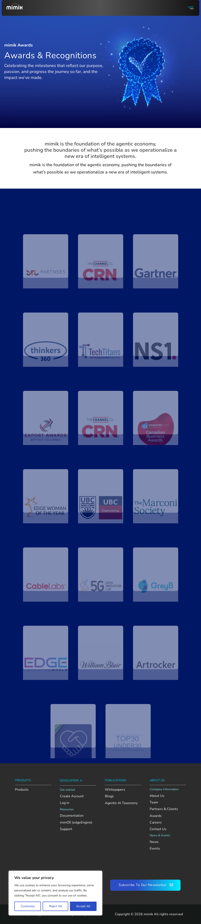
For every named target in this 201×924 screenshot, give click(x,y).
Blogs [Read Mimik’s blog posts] (109, 796)
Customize (28, 906)
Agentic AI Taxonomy (121, 803)
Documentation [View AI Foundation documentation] (72, 816)
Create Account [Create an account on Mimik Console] (72, 796)
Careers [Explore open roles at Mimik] (156, 823)
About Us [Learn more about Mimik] (157, 796)
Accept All (83, 906)
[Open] (191, 8)
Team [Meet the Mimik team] (154, 802)
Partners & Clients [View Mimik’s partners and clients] (164, 809)
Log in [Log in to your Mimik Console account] (64, 803)
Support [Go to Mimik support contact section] (66, 829)
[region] (55, 893)
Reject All (55, 906)
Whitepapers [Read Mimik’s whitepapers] (115, 790)
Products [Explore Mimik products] (22, 790)
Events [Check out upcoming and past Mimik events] (155, 849)
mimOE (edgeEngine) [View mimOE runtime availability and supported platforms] (76, 823)
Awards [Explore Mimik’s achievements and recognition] (156, 816)
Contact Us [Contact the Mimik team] (158, 829)
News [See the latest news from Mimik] (154, 842)
